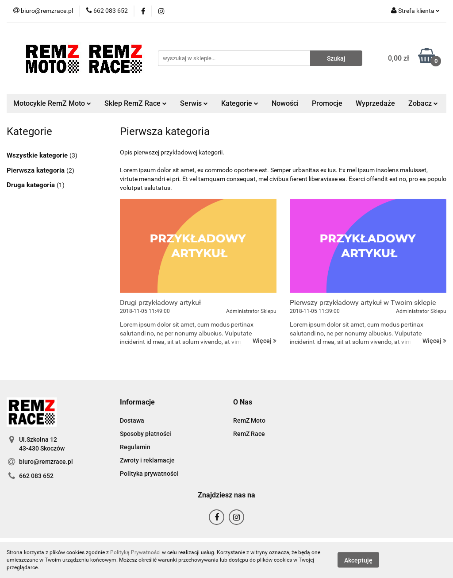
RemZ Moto (249, 420)
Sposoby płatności (145, 433)
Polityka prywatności (149, 473)
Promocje (327, 103)
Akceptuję (358, 560)
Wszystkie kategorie (38, 155)
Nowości (285, 103)
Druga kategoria (32, 185)
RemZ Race (249, 433)
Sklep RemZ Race (135, 103)
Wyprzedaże (375, 103)
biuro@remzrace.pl (46, 461)
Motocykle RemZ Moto (52, 103)
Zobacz (423, 103)
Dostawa (132, 420)
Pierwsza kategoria (36, 170)
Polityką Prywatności (135, 552)
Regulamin (135, 447)
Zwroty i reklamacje (147, 460)
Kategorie (239, 103)
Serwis (194, 103)
